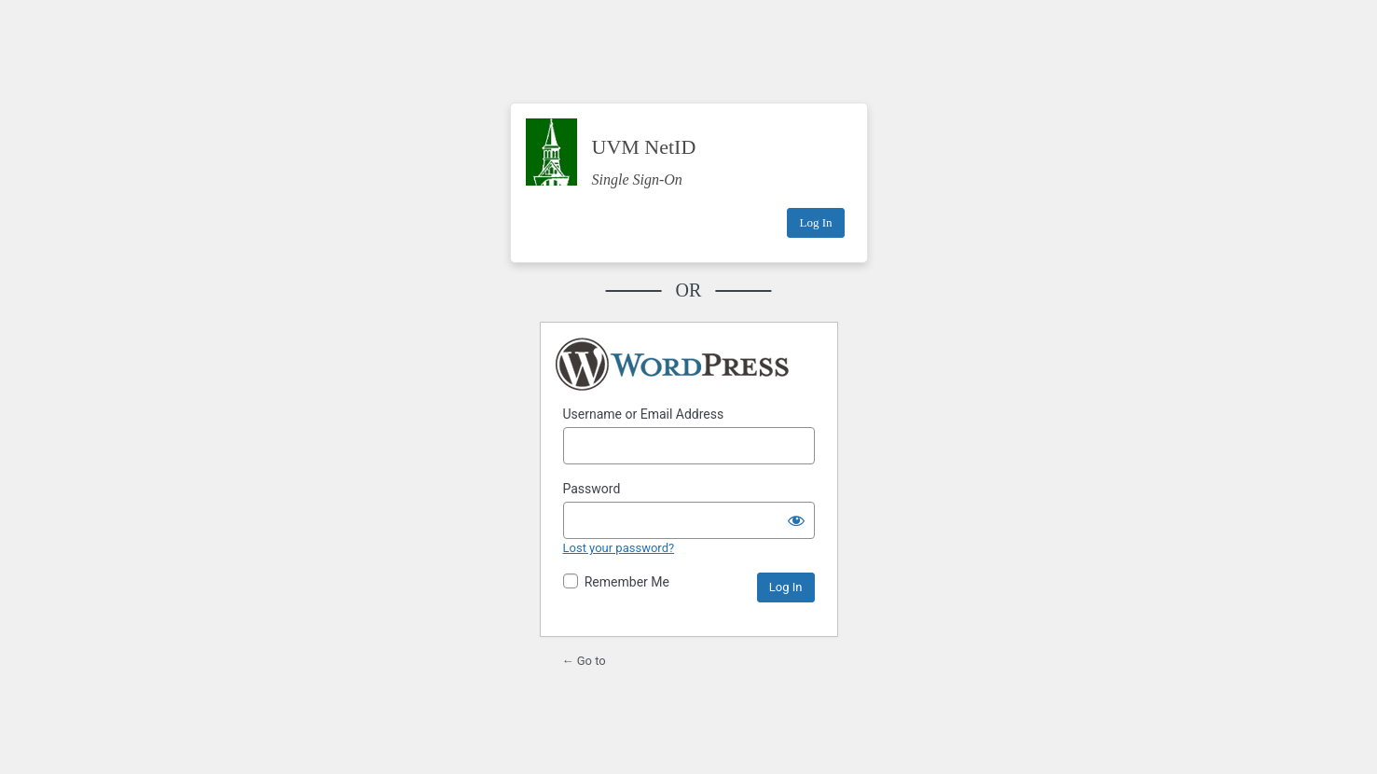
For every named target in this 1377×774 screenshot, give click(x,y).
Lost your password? (619, 548)
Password (592, 488)
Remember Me (627, 581)
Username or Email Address (643, 414)
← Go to (584, 661)
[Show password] (796, 520)
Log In (815, 222)
